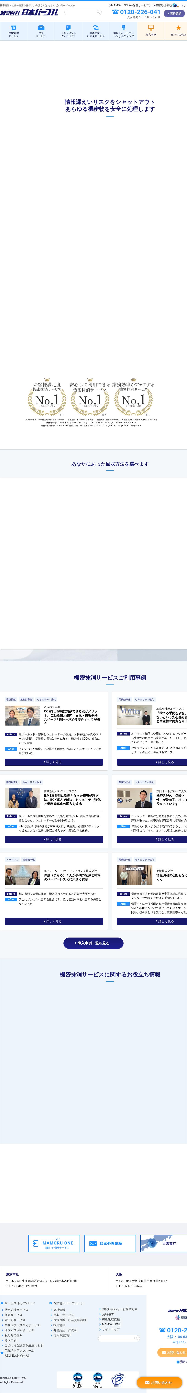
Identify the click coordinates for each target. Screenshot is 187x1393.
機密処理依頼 (163, 5)
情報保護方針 (62, 1335)
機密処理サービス (14, 35)
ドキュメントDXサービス (68, 35)
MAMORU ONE (111, 1324)
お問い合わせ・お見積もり (120, 1309)
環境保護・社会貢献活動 (69, 1320)
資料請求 (108, 1314)
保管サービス (41, 35)
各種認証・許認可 (65, 1330)
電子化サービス (15, 1320)
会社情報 (59, 1310)
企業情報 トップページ (68, 1303)
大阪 (119, 1274)
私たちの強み (13, 1335)
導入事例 (151, 34)
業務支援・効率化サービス (96, 35)
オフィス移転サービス (19, 1330)
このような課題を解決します (24, 1345)
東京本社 (12, 1274)
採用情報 (59, 1325)
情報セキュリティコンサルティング (123, 35)
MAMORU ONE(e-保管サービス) (130, 5)
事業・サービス (63, 1315)
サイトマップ (111, 1329)
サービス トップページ (20, 1303)
